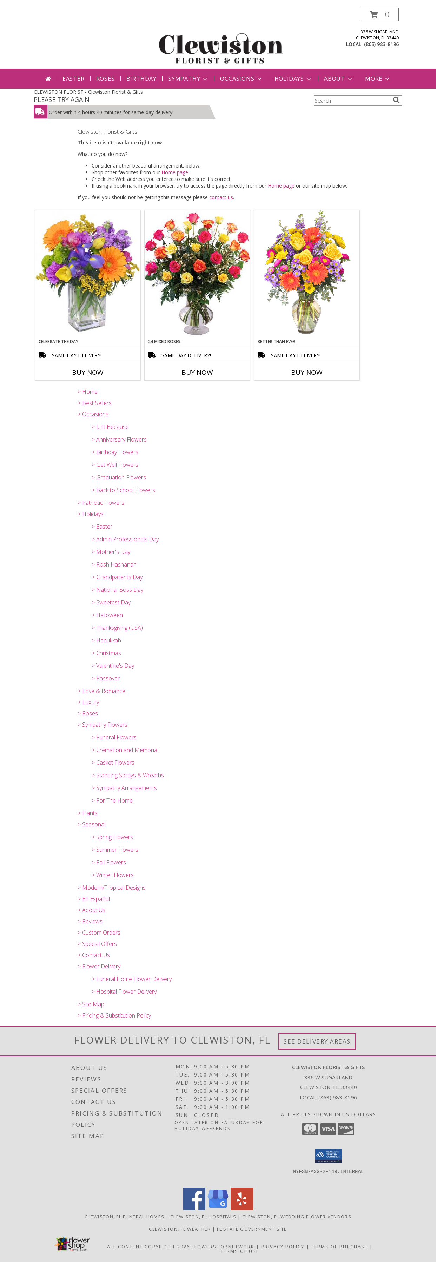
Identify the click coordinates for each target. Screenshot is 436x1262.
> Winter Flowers (113, 875)
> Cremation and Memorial (125, 750)
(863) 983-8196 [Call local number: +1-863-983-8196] (381, 44)
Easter (73, 79)
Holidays (293, 79)
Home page (174, 172)
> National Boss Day (117, 590)
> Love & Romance (101, 691)
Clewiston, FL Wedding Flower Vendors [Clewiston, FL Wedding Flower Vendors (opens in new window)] (296, 1217)
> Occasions (93, 414)
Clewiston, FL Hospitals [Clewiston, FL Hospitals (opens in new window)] (203, 1217)
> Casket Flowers (113, 762)
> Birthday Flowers (115, 452)
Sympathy (188, 79)
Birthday (141, 79)
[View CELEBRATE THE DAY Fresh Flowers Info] (87, 274)
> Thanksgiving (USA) (117, 628)
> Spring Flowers (112, 837)
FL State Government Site (252, 1229)
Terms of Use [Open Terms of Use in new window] (239, 1251)
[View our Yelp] (242, 1208)
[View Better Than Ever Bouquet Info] (306, 274)
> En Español (94, 899)
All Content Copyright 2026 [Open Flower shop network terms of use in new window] (148, 1246)
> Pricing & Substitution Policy (114, 1015)
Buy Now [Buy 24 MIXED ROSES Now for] (197, 372)
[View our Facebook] (194, 1208)
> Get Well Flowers (115, 465)
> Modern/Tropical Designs (112, 887)
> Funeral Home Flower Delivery (132, 979)
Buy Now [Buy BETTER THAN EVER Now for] (307, 372)
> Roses (88, 713)
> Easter (102, 526)
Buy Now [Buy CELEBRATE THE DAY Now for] (88, 372)
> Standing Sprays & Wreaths (128, 775)
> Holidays (91, 514)
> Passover (106, 678)
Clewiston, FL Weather (180, 1229)
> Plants (88, 813)
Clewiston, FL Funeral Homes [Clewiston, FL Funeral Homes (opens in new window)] (124, 1217)
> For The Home (112, 800)
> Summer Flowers (115, 850)
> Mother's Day (111, 552)
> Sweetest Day (111, 602)
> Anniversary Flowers (119, 439)
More (378, 79)
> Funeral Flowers (114, 737)
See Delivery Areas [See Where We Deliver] (317, 1041)
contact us (221, 197)
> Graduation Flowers (119, 477)
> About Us (91, 910)
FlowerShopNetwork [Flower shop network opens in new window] (223, 1246)
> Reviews (90, 921)
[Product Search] (351, 100)
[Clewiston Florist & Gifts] (221, 38)
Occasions (241, 79)
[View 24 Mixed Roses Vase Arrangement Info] (197, 274)
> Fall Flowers (109, 862)
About (339, 79)
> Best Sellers (95, 403)
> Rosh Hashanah (114, 564)
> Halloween (107, 615)
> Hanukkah (106, 640)
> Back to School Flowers (123, 490)
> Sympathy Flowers (102, 724)
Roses (105, 79)
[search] (396, 100)
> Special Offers (97, 944)
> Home (88, 391)
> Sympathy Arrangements (124, 788)
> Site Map (91, 1004)
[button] (380, 14)
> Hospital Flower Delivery (124, 991)
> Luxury (88, 702)
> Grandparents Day (117, 577)
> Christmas (106, 653)
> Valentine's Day (113, 665)
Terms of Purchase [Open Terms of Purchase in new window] (339, 1246)
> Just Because (110, 427)
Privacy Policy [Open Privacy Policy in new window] (282, 1246)
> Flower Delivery (99, 966)
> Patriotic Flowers (101, 502)
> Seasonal (91, 824)
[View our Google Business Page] (218, 1208)
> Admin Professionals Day (125, 539)
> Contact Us (94, 955)
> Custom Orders (99, 932)
